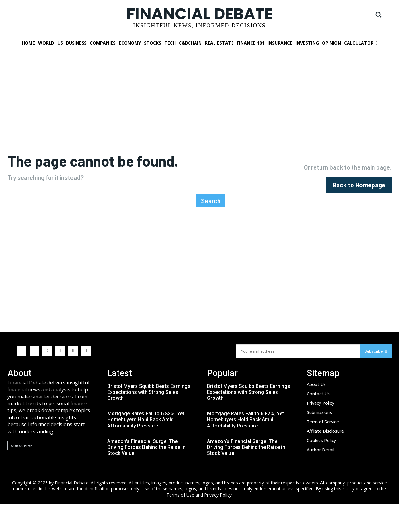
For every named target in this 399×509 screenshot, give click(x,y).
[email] (297, 356)
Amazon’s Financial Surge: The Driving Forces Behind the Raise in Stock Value (146, 452)
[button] (378, 14)
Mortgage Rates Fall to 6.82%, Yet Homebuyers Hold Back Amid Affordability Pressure (145, 424)
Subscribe (375, 356)
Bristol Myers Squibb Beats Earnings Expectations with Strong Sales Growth (148, 397)
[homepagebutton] (359, 187)
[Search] (210, 205)
